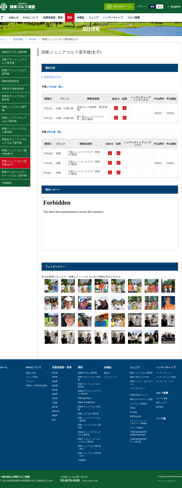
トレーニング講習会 (138, 404)
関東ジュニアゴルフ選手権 (141, 373)
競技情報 (18, 39)
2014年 (33, 39)
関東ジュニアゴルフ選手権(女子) (14, 163)
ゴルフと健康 (161, 398)
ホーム (3, 39)
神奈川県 (56, 411)
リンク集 (161, 418)
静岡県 (55, 415)
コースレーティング (164, 381)
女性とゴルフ (161, 402)
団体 (54, 420)
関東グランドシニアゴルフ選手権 (14, 61)
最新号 (107, 373)
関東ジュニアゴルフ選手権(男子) (14, 152)
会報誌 (80, 17)
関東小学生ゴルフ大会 (139, 377)
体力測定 (133, 412)
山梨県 (55, 381)
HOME (2, 17)
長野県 (55, 377)
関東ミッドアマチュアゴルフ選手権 (14, 119)
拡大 (159, 7)
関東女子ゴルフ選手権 (14, 52)
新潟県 (55, 373)
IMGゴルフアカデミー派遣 (141, 399)
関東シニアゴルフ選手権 (14, 108)
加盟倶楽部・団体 (53, 17)
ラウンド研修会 (136, 428)
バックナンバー (110, 377)
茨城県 (55, 394)
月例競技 (7, 183)
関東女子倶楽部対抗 (13, 88)
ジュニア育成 (31, 377)
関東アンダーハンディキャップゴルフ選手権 (14, 174)
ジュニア (94, 17)
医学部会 (159, 407)
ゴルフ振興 (133, 17)
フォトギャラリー (137, 388)
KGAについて (30, 17)
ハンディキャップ (113, 17)
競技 (69, 17)
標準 (152, 7)
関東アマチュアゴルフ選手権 (14, 72)
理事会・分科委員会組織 (36, 385)
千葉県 (55, 403)
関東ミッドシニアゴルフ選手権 (14, 130)
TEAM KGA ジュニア (139, 395)
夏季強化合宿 (135, 416)
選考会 (133, 408)
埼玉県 (55, 398)
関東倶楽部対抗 (10, 81)
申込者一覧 (55, 86)
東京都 (55, 407)
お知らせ (14, 17)
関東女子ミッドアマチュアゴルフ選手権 (14, 141)
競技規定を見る (52, 77)
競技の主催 (30, 373)
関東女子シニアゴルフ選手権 (14, 98)
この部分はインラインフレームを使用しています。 (110, 224)
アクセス (30, 381)
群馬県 (55, 385)
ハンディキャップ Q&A (166, 377)
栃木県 (55, 390)
